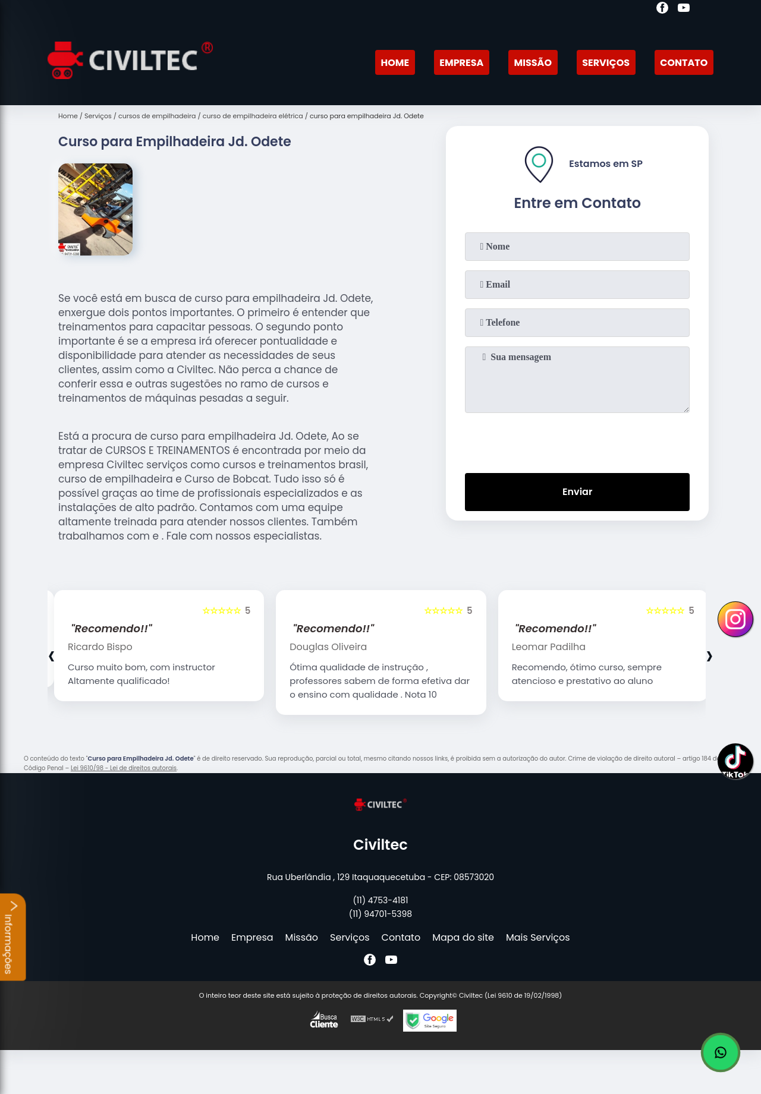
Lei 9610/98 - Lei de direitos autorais (124, 768)
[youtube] (684, 9)
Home (394, 63)
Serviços (606, 63)
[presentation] (577, 440)
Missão (533, 63)
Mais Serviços (538, 937)
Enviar (577, 492)
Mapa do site (463, 937)
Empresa (461, 63)
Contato (683, 63)
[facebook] (662, 9)
